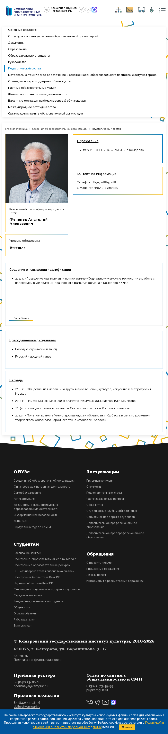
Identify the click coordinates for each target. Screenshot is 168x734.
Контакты (21, 656)
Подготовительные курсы (104, 492)
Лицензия (20, 521)
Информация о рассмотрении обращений (115, 580)
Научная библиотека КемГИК (33, 583)
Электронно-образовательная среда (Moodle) (45, 559)
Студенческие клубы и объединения (111, 510)
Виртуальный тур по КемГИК (33, 527)
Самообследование (27, 492)
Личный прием (96, 574)
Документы (16, 42)
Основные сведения (22, 29)
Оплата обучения (25, 613)
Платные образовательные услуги (32, 87)
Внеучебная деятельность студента (39, 601)
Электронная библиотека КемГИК (37, 577)
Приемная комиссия (99, 480)
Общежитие (94, 504)
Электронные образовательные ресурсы (42, 565)
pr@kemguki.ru (97, 690)
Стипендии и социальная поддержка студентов (47, 589)
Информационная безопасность (35, 515)
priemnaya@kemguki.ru (31, 686)
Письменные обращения (102, 568)
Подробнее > (21, 318)
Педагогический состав (24, 68)
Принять (127, 727)
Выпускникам (22, 625)
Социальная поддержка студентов (110, 516)
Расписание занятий (27, 553)
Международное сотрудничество (32, 107)
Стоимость (94, 486)
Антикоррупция (24, 498)
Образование (17, 49)
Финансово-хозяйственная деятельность (42, 486)
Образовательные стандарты (29, 55)
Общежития (22, 607)
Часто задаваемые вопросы (105, 498)
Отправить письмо (99, 562)
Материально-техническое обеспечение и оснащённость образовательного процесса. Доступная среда (82, 74)
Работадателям (24, 619)
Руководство (17, 62)
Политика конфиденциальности (37, 660)
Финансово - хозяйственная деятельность (37, 94)
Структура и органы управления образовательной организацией (53, 36)
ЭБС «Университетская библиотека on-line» (44, 571)
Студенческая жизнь (28, 595)
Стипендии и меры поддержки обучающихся (39, 81)
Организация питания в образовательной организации (45, 113)
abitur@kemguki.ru (27, 706)
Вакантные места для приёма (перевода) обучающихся (47, 100)
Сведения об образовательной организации (44, 480)
